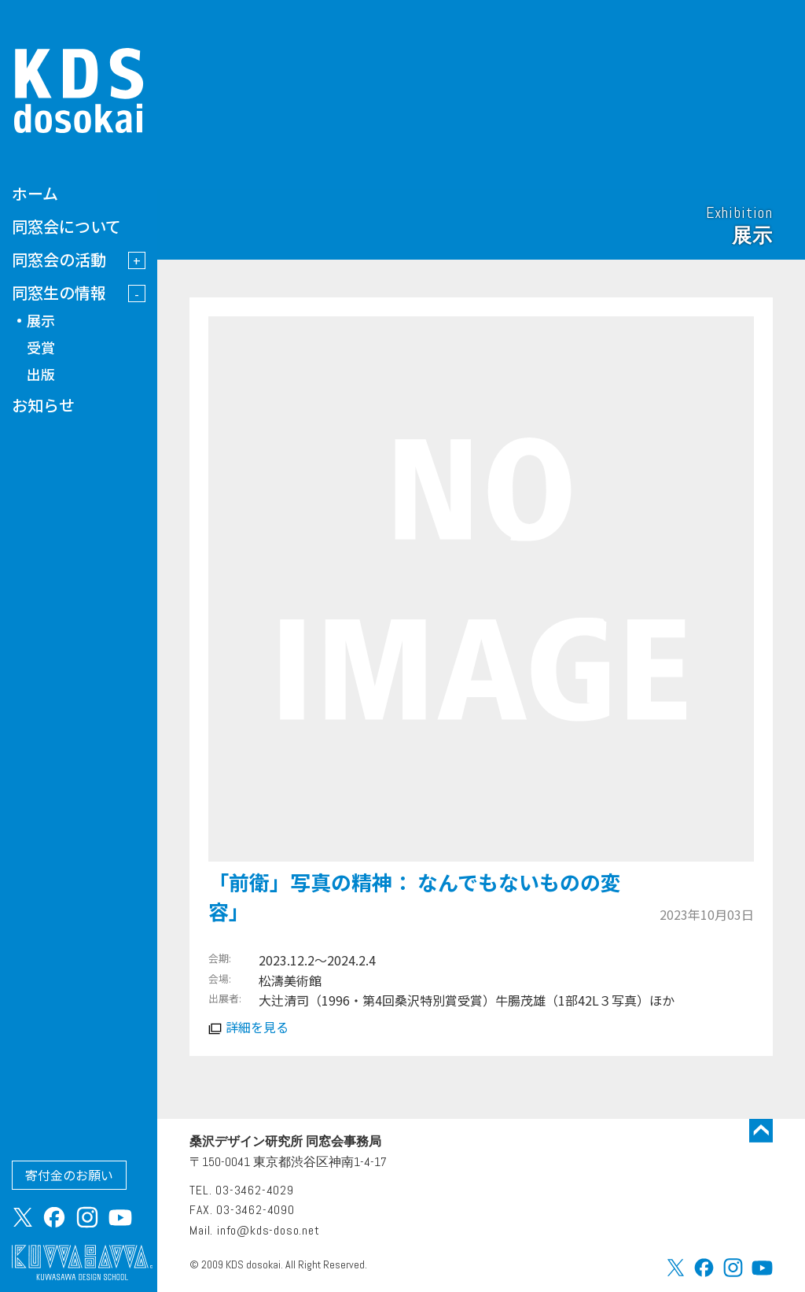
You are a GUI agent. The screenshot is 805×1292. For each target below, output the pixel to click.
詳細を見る (257, 1026)
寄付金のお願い (69, 1174)
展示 (41, 320)
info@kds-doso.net (268, 1230)
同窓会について (66, 226)
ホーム (35, 193)
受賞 (41, 347)
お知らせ (43, 404)
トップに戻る (761, 1130)
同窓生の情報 (59, 292)
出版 (41, 374)
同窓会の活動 (59, 259)
